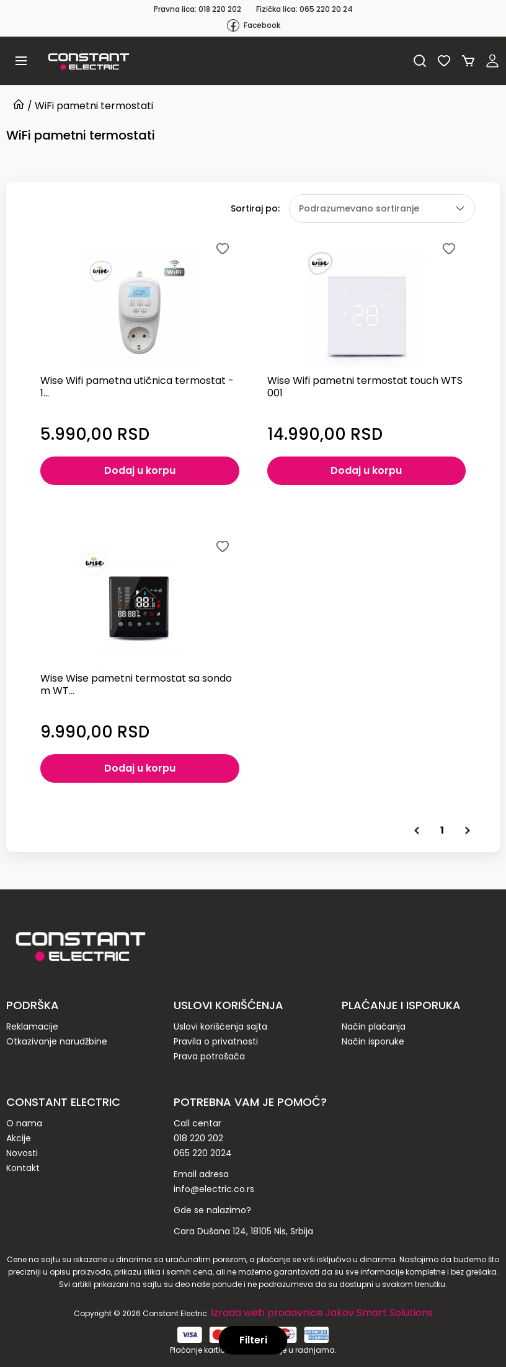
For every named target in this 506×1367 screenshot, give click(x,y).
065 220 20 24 (326, 9)
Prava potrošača (209, 1056)
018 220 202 (219, 9)
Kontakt (23, 1168)
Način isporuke (373, 1041)
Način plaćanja (374, 1026)
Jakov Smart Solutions (379, 1313)
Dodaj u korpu (139, 470)
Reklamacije (32, 1026)
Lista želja (444, 60)
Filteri (253, 1340)
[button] (21, 61)
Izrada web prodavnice (267, 1313)
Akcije (18, 1138)
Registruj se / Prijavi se (492, 60)
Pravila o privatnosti (216, 1041)
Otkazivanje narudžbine (56, 1041)
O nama (24, 1123)
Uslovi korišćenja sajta (220, 1026)
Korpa (468, 60)
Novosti (22, 1153)
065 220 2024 (203, 1153)
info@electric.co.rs (214, 1189)
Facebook (253, 25)
